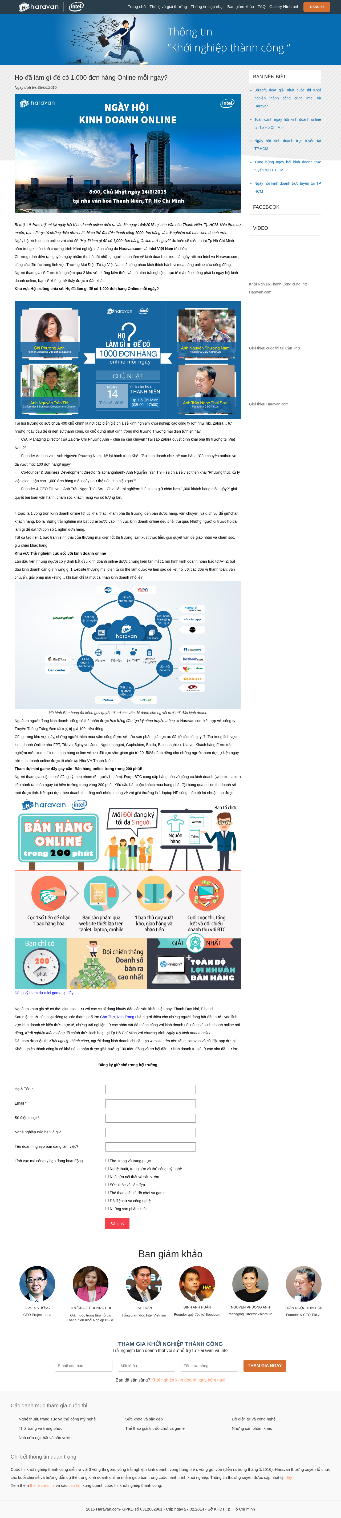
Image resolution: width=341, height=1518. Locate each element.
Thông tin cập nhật (207, 6)
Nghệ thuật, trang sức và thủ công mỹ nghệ (57, 1419)
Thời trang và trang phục (40, 1428)
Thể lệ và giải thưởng (168, 6)
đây (289, 1477)
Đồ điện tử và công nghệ (253, 1419)
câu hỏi (75, 1485)
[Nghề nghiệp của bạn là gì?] (150, 1132)
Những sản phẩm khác (252, 1428)
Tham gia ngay (265, 1365)
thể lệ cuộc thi (42, 1485)
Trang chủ (137, 6)
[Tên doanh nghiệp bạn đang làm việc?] (150, 1146)
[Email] (150, 1103)
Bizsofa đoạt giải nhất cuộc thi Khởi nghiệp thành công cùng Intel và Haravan (287, 98)
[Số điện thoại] (150, 1118)
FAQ (262, 6)
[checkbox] (107, 1160)
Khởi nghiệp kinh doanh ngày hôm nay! (188, 1380)
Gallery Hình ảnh (284, 6)
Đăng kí (317, 7)
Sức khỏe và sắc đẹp (144, 1419)
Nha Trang (125, 1017)
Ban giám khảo (240, 6)
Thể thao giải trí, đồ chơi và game (155, 1428)
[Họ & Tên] (150, 1089)
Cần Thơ (107, 1017)
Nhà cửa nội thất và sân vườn (45, 1437)
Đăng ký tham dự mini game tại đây (44, 993)
